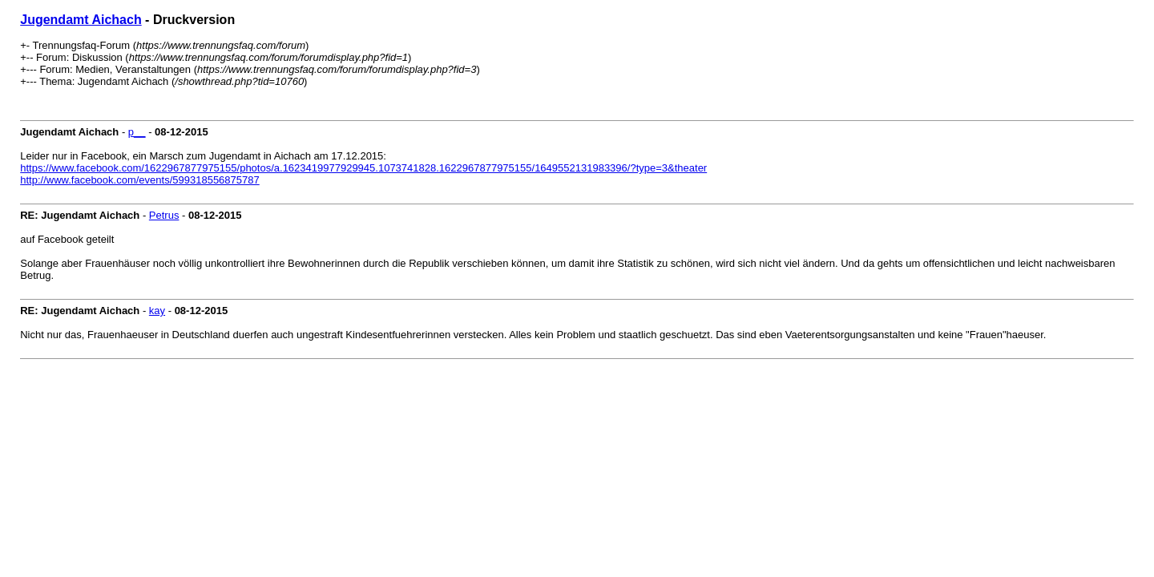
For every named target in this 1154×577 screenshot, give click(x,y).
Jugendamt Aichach (80, 19)
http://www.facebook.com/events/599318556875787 (140, 180)
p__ (137, 132)
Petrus (164, 215)
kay (157, 311)
